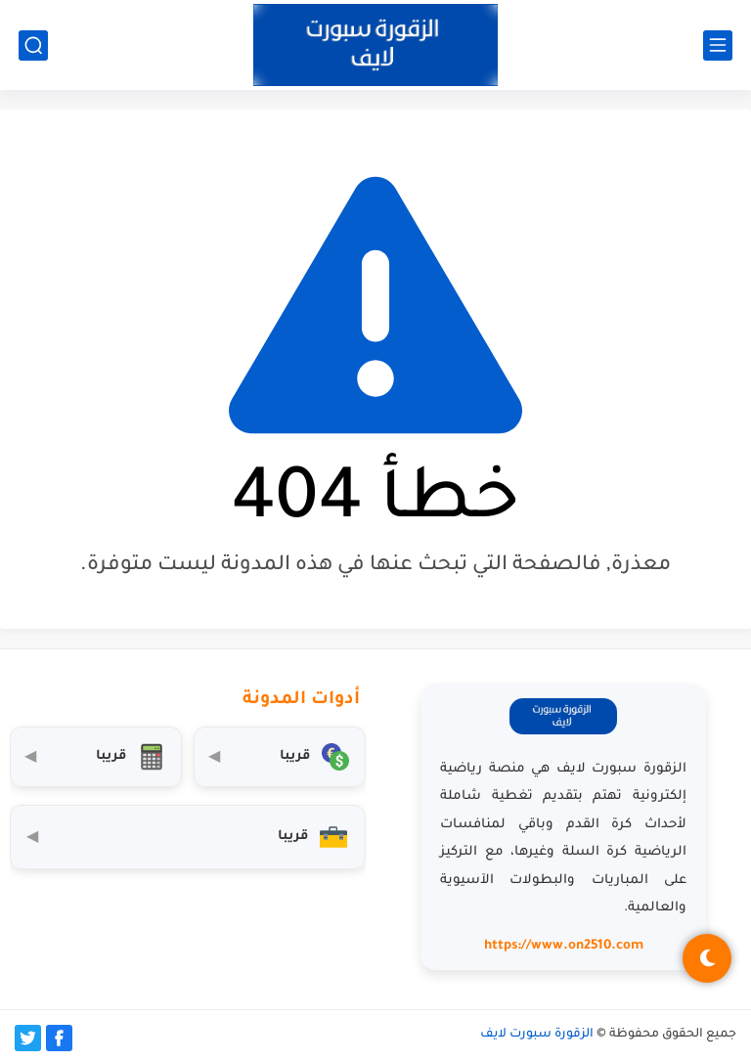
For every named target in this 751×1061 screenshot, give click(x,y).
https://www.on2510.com (563, 946)
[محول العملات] (280, 757)
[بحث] (33, 45)
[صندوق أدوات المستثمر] (188, 837)
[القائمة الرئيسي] (717, 45)
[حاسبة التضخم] (96, 757)
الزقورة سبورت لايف (537, 1034)
